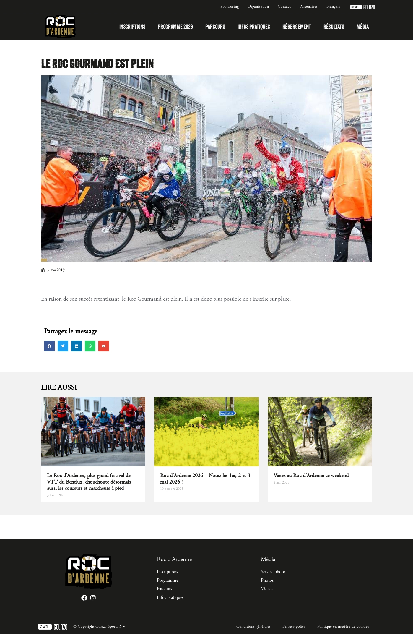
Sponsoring (229, 6)
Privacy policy (293, 626)
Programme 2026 (175, 27)
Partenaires (309, 6)
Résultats (333, 27)
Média (363, 27)
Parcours (215, 27)
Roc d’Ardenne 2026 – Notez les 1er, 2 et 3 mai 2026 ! (205, 478)
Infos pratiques (254, 27)
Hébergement (296, 27)
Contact (284, 6)
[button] (49, 346)
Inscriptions (132, 27)
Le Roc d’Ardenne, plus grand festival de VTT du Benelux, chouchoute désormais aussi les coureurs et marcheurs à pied (89, 482)
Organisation (258, 6)
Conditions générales (253, 626)
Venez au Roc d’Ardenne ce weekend (311, 475)
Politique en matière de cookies (343, 626)
